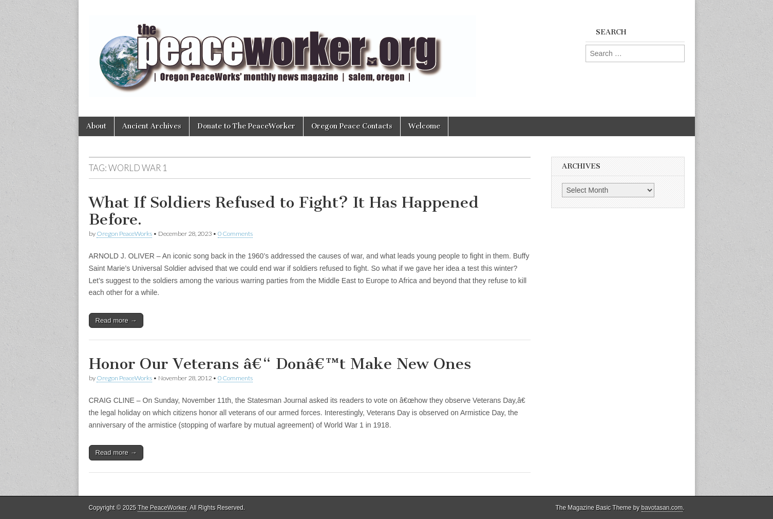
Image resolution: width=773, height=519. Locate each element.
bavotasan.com (662, 507)
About (96, 126)
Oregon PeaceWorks (124, 233)
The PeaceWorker (162, 507)
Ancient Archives (151, 126)
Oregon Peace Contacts (351, 126)
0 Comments (235, 233)
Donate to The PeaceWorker (246, 126)
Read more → (116, 320)
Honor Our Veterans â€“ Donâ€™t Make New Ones (280, 364)
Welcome (424, 126)
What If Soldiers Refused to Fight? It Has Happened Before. (284, 211)
